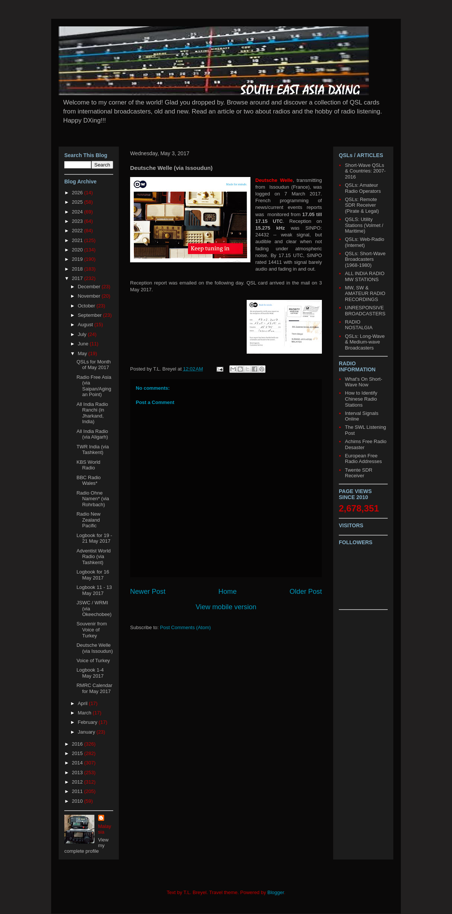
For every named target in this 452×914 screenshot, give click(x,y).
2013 (78, 772)
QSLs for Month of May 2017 (93, 365)
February (88, 722)
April (83, 703)
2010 (78, 801)
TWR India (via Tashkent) (92, 449)
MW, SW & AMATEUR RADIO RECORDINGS (365, 293)
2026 (78, 192)
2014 (78, 763)
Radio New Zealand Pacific (88, 519)
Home (227, 591)
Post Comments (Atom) (185, 627)
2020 (78, 250)
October (87, 306)
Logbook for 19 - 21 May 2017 (94, 538)
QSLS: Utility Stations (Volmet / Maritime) (364, 225)
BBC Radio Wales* (88, 480)
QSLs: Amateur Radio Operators (363, 188)
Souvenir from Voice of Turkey (91, 629)
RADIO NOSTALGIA (358, 325)
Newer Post (147, 591)
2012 (78, 782)
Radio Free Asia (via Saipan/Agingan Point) (93, 386)
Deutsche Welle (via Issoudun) (94, 648)
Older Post (306, 591)
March (85, 713)
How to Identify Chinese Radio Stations (361, 398)
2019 (78, 259)
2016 (78, 744)
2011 (78, 791)
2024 (78, 212)
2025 (78, 202)
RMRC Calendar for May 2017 (94, 688)
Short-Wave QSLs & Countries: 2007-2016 (365, 171)
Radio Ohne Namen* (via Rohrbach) (92, 498)
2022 (78, 230)
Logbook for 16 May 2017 (92, 575)
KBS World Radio (88, 465)
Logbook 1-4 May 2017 (89, 673)
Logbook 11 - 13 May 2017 (94, 590)
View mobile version (226, 607)
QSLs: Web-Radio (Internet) (364, 242)
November (90, 296)
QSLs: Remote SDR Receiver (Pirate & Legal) (362, 205)
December (90, 286)
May (83, 353)
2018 (78, 269)
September (90, 315)
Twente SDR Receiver (358, 473)
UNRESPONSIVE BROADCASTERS (365, 310)
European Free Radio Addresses (363, 459)
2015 (78, 753)
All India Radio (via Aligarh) (92, 434)
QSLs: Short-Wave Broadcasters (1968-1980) (365, 259)
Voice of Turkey (93, 660)
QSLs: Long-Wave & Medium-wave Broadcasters (365, 342)
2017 (78, 278)
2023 (78, 221)
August (86, 324)
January (87, 732)
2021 (78, 240)
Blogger (275, 892)
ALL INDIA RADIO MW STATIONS (364, 276)
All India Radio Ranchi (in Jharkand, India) (92, 413)
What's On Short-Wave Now (363, 382)
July (83, 334)
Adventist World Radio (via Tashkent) (93, 556)
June (84, 344)
